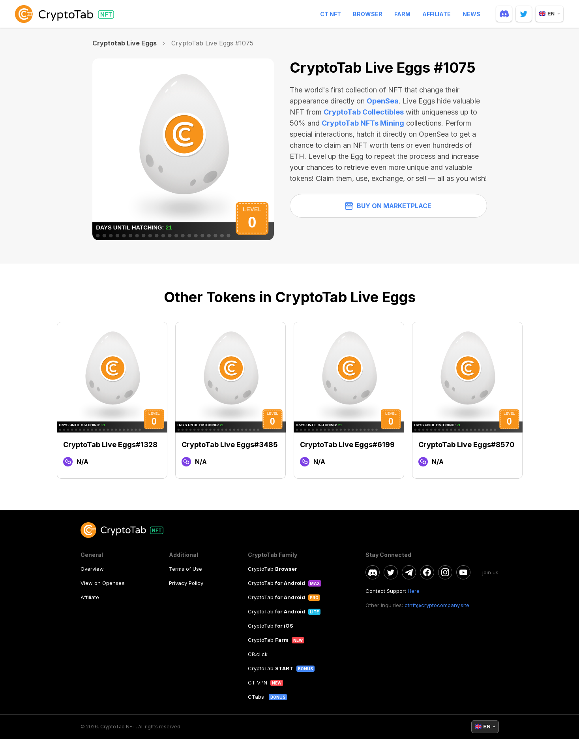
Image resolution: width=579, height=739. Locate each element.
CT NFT (330, 14)
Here (414, 591)
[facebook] (427, 572)
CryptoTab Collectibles (364, 112)
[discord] (504, 14)
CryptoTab (272, 569)
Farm (402, 14)
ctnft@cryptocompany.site (437, 605)
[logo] (66, 14)
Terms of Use (185, 569)
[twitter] (524, 14)
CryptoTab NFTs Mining (363, 123)
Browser (367, 14)
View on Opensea (103, 583)
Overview (92, 569)
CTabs (257, 697)
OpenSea (383, 101)
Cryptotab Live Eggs (124, 43)
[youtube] (463, 572)
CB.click (258, 654)
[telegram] (409, 572)
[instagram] (445, 572)
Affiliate (436, 14)
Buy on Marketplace (388, 206)
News (471, 14)
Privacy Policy (186, 583)
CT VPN (257, 682)
